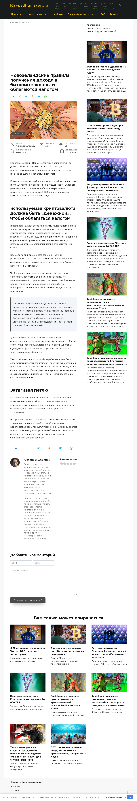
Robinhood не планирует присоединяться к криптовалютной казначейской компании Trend (105, 303)
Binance (15, 784)
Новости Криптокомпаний (102, 31)
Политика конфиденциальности (111, 797)
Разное (114, 14)
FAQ (103, 14)
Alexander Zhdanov (37, 459)
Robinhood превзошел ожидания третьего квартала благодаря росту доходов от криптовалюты (107, 361)
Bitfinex (15, 788)
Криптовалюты (37, 14)
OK (130, 797)
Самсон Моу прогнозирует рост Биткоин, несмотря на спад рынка (106, 128)
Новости (16, 14)
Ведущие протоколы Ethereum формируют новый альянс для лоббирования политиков (105, 187)
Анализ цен (93, 25)
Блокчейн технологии (81, 14)
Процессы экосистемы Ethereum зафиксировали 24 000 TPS (106, 244)
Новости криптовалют (99, 28)
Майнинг (59, 14)
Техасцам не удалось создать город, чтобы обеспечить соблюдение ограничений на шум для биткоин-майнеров (25, 752)
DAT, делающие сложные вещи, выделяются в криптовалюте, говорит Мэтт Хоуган (68, 750)
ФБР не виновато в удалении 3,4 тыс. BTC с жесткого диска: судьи (106, 69)
